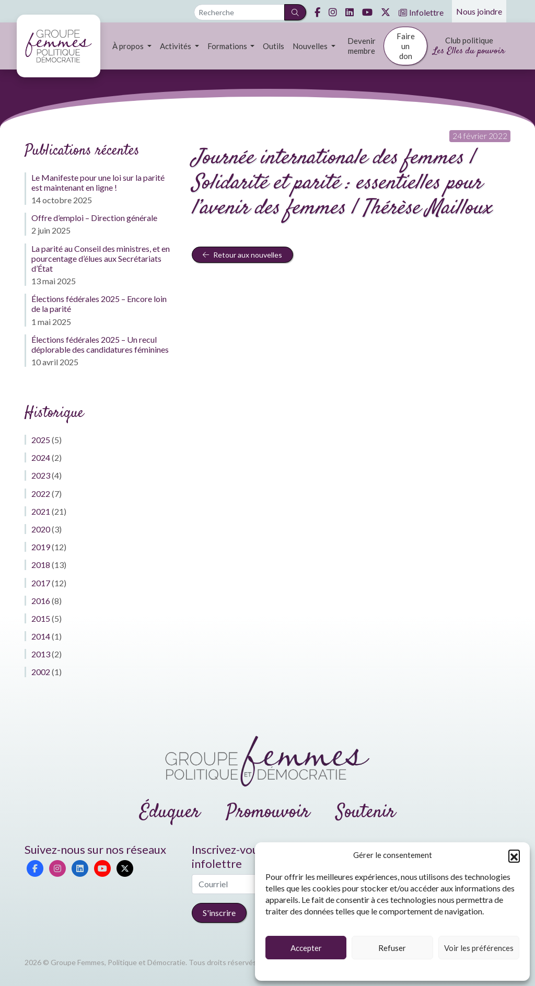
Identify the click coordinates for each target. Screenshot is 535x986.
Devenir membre (361, 45)
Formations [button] (228, 46)
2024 (40, 457)
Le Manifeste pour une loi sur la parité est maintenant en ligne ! (98, 182)
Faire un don (406, 46)
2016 (40, 601)
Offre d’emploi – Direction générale (94, 218)
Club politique (469, 47)
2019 (40, 547)
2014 (40, 636)
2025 (40, 440)
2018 (40, 565)
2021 (40, 511)
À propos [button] (128, 46)
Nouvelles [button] (311, 46)
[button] (514, 855)
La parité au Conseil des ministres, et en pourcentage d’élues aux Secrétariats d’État (100, 258)
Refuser (392, 948)
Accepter (306, 948)
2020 (40, 529)
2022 (40, 493)
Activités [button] (176, 46)
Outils (273, 46)
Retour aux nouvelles (242, 254)
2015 (40, 618)
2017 (40, 583)
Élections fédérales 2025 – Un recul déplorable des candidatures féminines (100, 344)
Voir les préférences (479, 948)
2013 (40, 654)
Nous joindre (479, 11)
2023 (40, 475)
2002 (40, 672)
